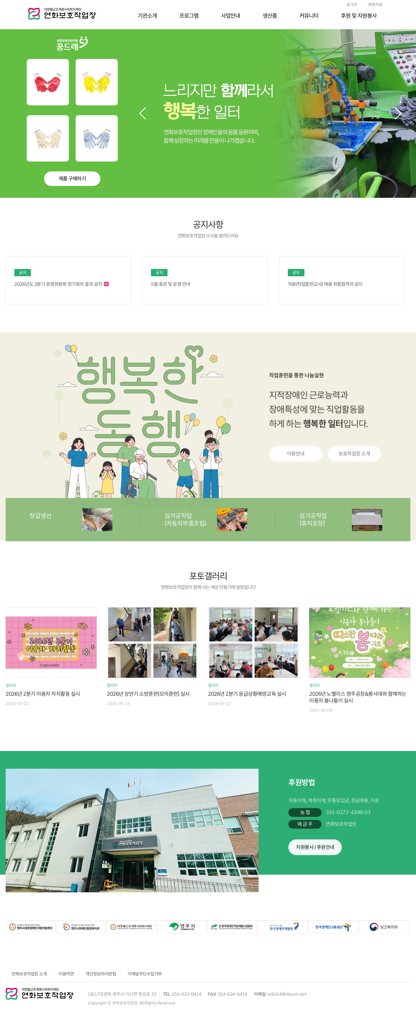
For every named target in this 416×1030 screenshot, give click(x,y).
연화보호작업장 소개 (29, 974)
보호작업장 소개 (354, 504)
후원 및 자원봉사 (359, 15)
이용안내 (295, 504)
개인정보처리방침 (100, 974)
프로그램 (188, 15)
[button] (398, 113)
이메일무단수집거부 (145, 974)
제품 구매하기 (72, 178)
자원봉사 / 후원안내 (315, 881)
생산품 (270, 15)
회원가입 (375, 4)
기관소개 (147, 15)
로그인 (352, 4)
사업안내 (230, 15)
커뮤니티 (308, 15)
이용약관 (66, 974)
